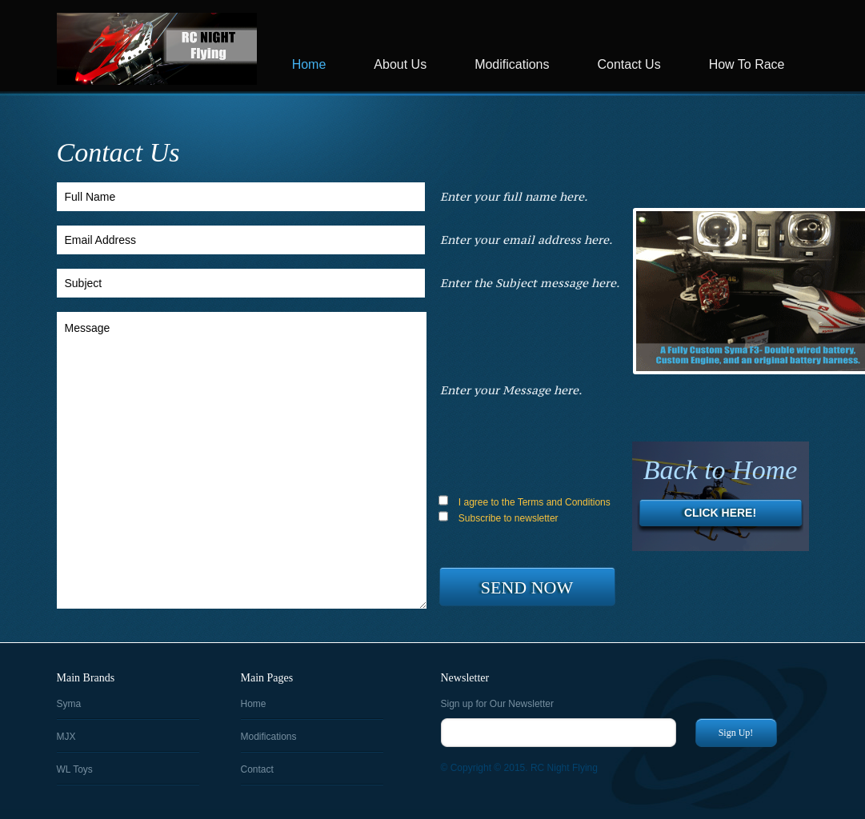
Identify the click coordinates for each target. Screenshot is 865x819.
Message (241, 460)
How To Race (747, 64)
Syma (69, 703)
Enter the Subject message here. (529, 282)
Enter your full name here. (513, 196)
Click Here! (720, 512)
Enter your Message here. (511, 390)
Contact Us (629, 64)
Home (309, 64)
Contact (257, 769)
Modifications (512, 64)
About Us (400, 64)
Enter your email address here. (526, 239)
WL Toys (75, 769)
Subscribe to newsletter (499, 517)
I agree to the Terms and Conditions (525, 501)
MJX (66, 736)
